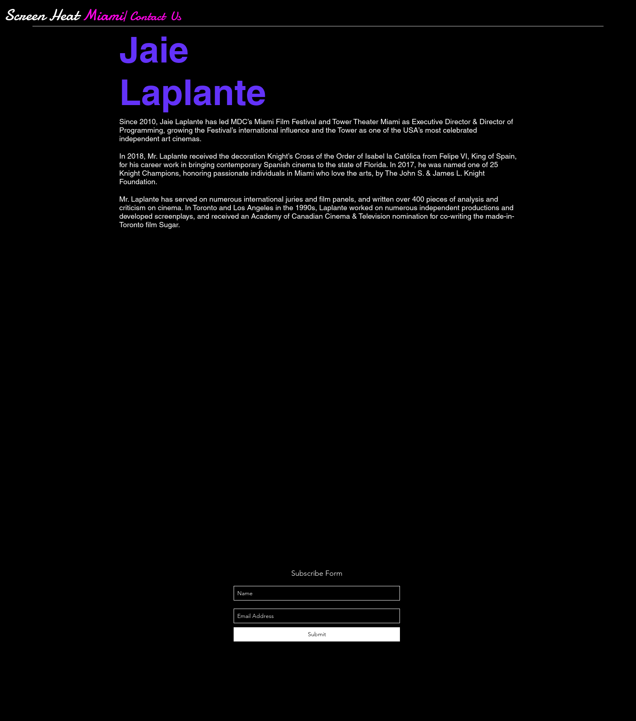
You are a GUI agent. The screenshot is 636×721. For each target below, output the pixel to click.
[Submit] (317, 634)
